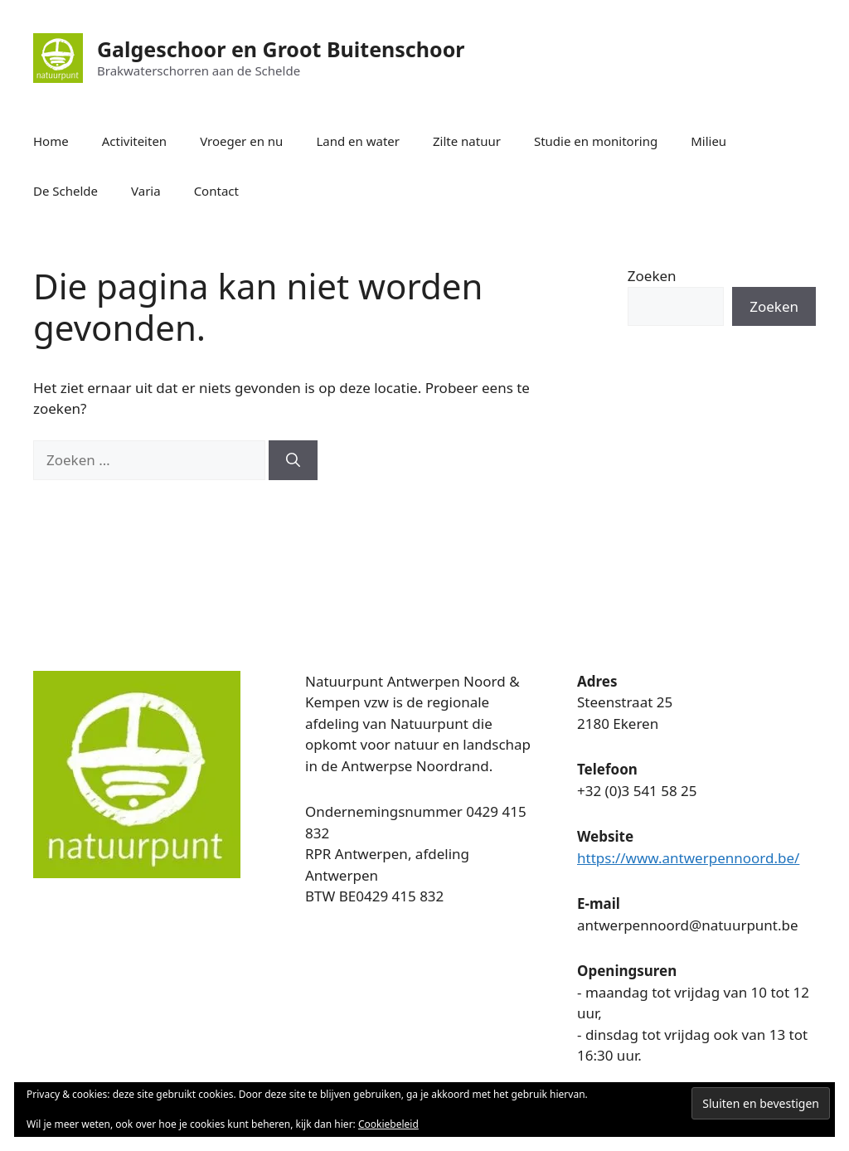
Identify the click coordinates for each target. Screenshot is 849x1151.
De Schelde (65, 190)
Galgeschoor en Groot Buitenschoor (280, 49)
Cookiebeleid (388, 1124)
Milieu (708, 141)
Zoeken (652, 275)
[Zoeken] (293, 460)
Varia (146, 190)
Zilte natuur (467, 141)
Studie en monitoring (595, 141)
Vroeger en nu (241, 141)
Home (51, 141)
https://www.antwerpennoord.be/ (688, 857)
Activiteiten (134, 141)
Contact (216, 190)
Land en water (358, 141)
